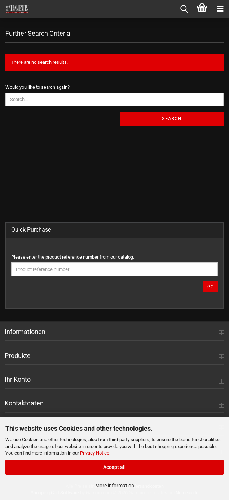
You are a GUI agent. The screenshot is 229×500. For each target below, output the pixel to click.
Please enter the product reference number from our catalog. (72, 257)
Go (210, 286)
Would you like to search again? (37, 87)
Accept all (114, 467)
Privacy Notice (94, 453)
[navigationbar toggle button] (220, 9)
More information (114, 485)
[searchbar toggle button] (184, 9)
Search (171, 118)
